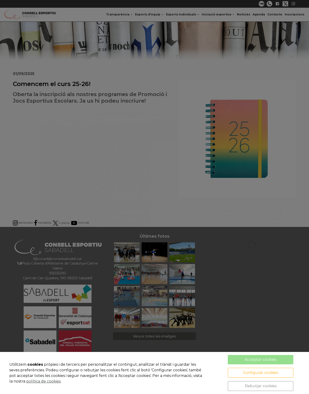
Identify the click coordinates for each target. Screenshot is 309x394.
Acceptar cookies (260, 359)
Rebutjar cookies (260, 386)
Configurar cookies (260, 372)
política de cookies (43, 381)
